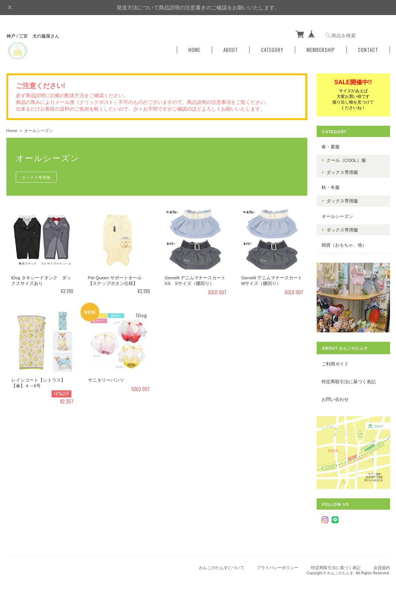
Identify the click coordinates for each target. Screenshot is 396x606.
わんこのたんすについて (221, 567)
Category (272, 49)
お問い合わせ (335, 399)
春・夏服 (331, 146)
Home (194, 49)
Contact (368, 49)
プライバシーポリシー (277, 567)
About (230, 49)
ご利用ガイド (335, 363)
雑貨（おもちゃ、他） (344, 244)
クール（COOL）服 (346, 160)
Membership (320, 49)
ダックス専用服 (36, 177)
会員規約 (381, 567)
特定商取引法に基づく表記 (349, 381)
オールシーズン (337, 216)
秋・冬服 (331, 187)
